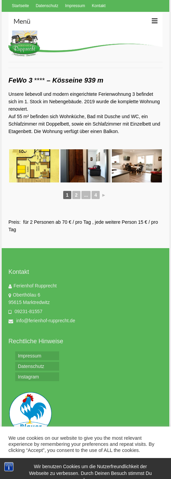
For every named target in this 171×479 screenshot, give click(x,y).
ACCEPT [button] (62, 463)
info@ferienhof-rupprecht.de (41, 320)
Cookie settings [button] (27, 463)
